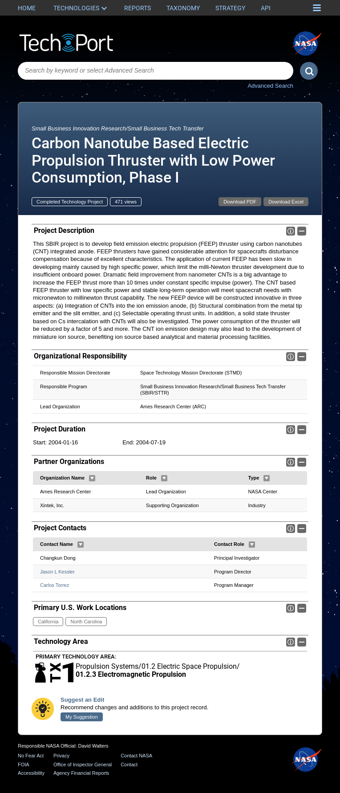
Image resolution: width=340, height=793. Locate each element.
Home (27, 8)
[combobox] (155, 71)
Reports (137, 8)
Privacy (61, 755)
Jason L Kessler (57, 571)
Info (290, 231)
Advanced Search (270, 85)
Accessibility (31, 773)
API (266, 8)
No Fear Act (31, 755)
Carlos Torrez (54, 585)
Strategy (230, 8)
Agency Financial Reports (81, 773)
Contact (129, 764)
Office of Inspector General (82, 764)
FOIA (23, 764)
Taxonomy (183, 8)
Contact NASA (136, 755)
